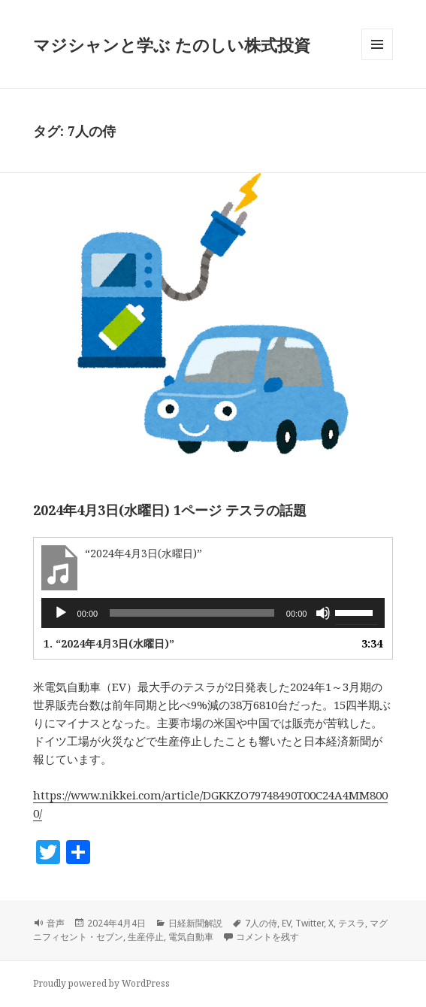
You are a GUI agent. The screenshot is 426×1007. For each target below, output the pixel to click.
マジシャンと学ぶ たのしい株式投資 (171, 44)
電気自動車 (190, 936)
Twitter (309, 923)
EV (286, 923)
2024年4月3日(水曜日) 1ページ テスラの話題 (170, 510)
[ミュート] (323, 612)
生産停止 (146, 936)
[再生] (60, 612)
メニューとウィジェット (377, 59)
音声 (56, 923)
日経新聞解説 (195, 923)
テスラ (351, 923)
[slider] (192, 613)
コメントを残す (267, 936)
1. (109, 643)
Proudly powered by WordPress (101, 983)
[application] (213, 613)
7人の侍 (261, 923)
